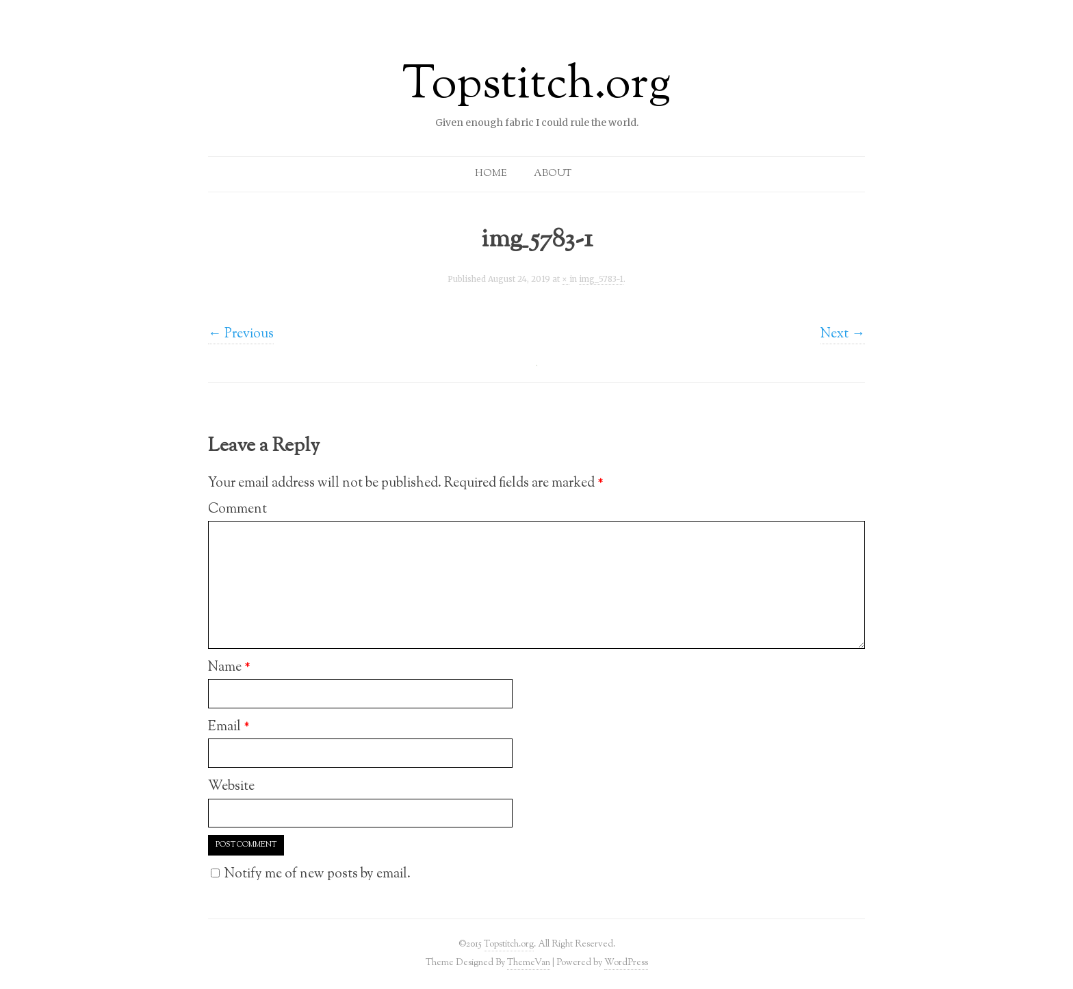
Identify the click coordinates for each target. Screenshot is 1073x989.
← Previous (241, 334)
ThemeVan (528, 962)
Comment (237, 509)
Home (490, 174)
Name (229, 667)
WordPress (626, 962)
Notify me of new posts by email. (317, 874)
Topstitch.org (536, 86)
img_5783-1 (601, 279)
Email (229, 726)
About (552, 174)
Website (231, 786)
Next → (842, 334)
